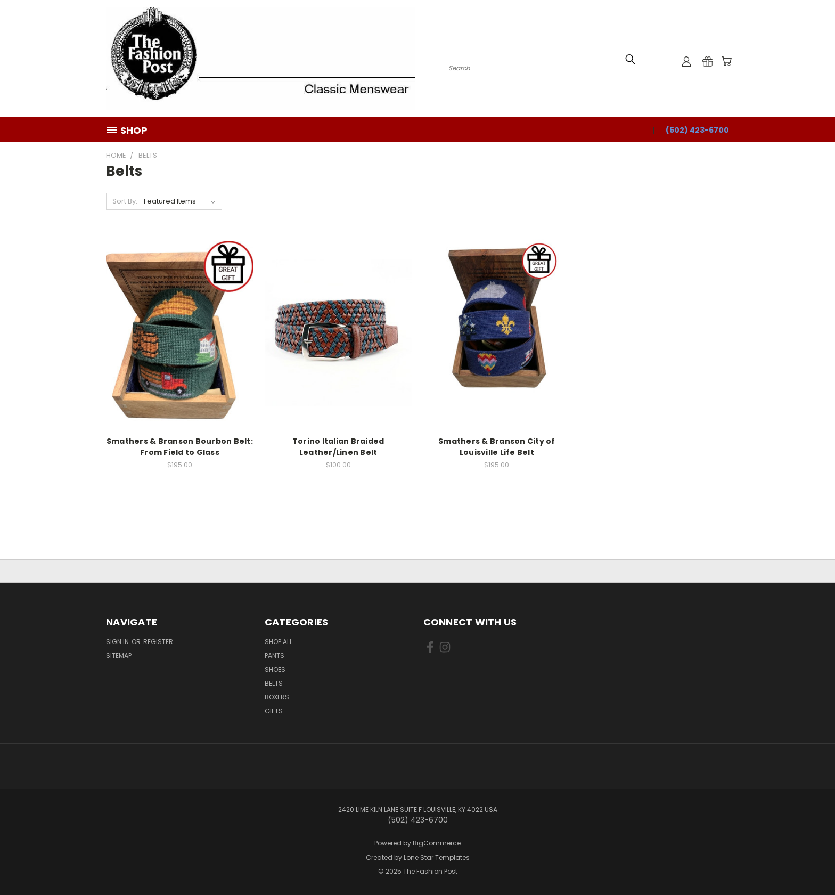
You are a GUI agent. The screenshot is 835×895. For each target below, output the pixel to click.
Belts (274, 683)
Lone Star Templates (437, 857)
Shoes (275, 669)
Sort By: (124, 201)
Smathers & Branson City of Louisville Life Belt (496, 447)
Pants (274, 655)
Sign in (118, 641)
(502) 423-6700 (697, 130)
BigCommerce (437, 843)
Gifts (274, 710)
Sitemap (119, 655)
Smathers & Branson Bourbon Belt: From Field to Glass (180, 447)
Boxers (277, 697)
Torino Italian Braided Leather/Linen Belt (338, 447)
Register (158, 641)
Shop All (278, 641)
